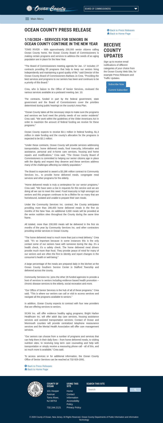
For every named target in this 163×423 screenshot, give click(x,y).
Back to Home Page (36, 369)
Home (70, 391)
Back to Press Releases (38, 366)
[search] (106, 390)
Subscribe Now (116, 84)
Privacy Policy (74, 407)
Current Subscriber (118, 90)
